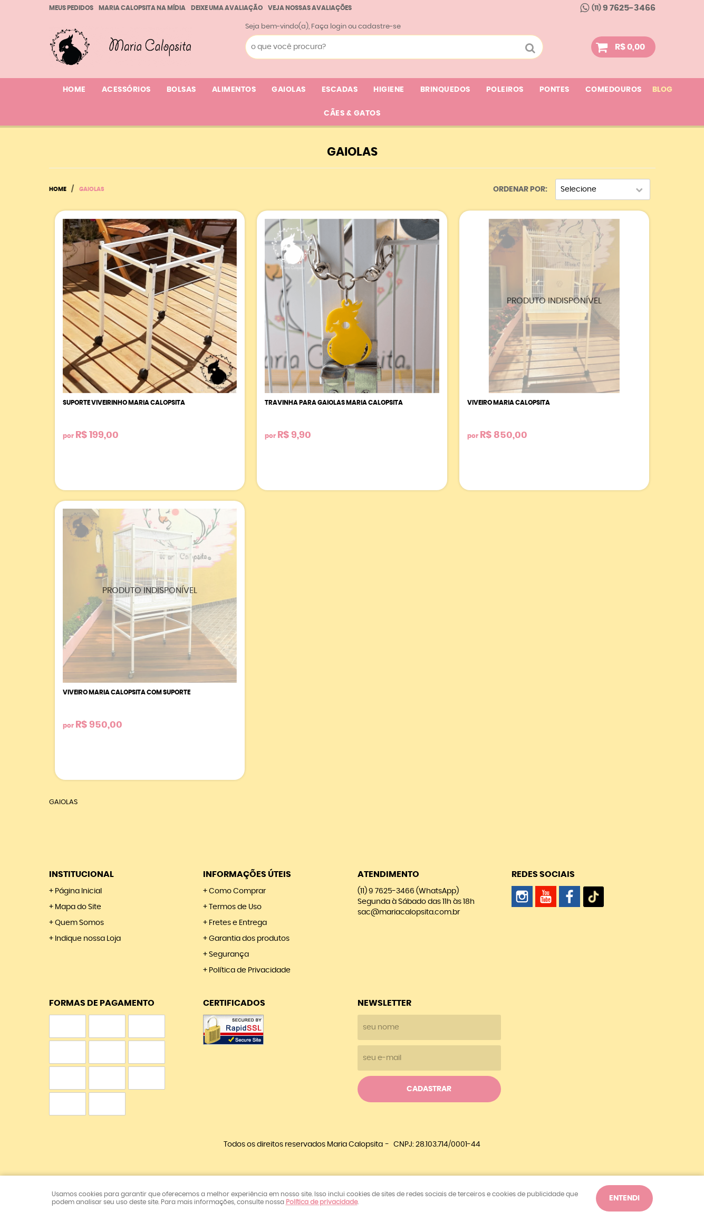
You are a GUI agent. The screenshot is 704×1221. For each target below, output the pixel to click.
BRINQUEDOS (445, 89)
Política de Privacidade (250, 970)
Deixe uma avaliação (227, 8)
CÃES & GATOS (352, 113)
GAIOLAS (289, 89)
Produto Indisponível (554, 305)
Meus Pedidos (71, 8)
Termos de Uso (235, 907)
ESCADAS (340, 89)
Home (74, 89)
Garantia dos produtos (249, 938)
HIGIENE (388, 89)
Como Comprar (237, 891)
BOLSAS (181, 89)
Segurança (229, 954)
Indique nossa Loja (88, 938)
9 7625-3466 (623, 8)
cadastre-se (379, 26)
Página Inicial (78, 891)
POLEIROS (505, 89)
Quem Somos (79, 923)
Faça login (328, 26)
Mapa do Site (78, 907)
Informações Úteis (247, 874)
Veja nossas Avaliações (310, 8)
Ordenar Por (519, 189)
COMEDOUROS (613, 89)
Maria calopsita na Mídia (142, 8)
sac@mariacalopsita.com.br (409, 912)
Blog (662, 89)
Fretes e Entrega (238, 923)
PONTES (554, 89)
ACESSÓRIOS (126, 89)
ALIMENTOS (234, 89)
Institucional (81, 874)
